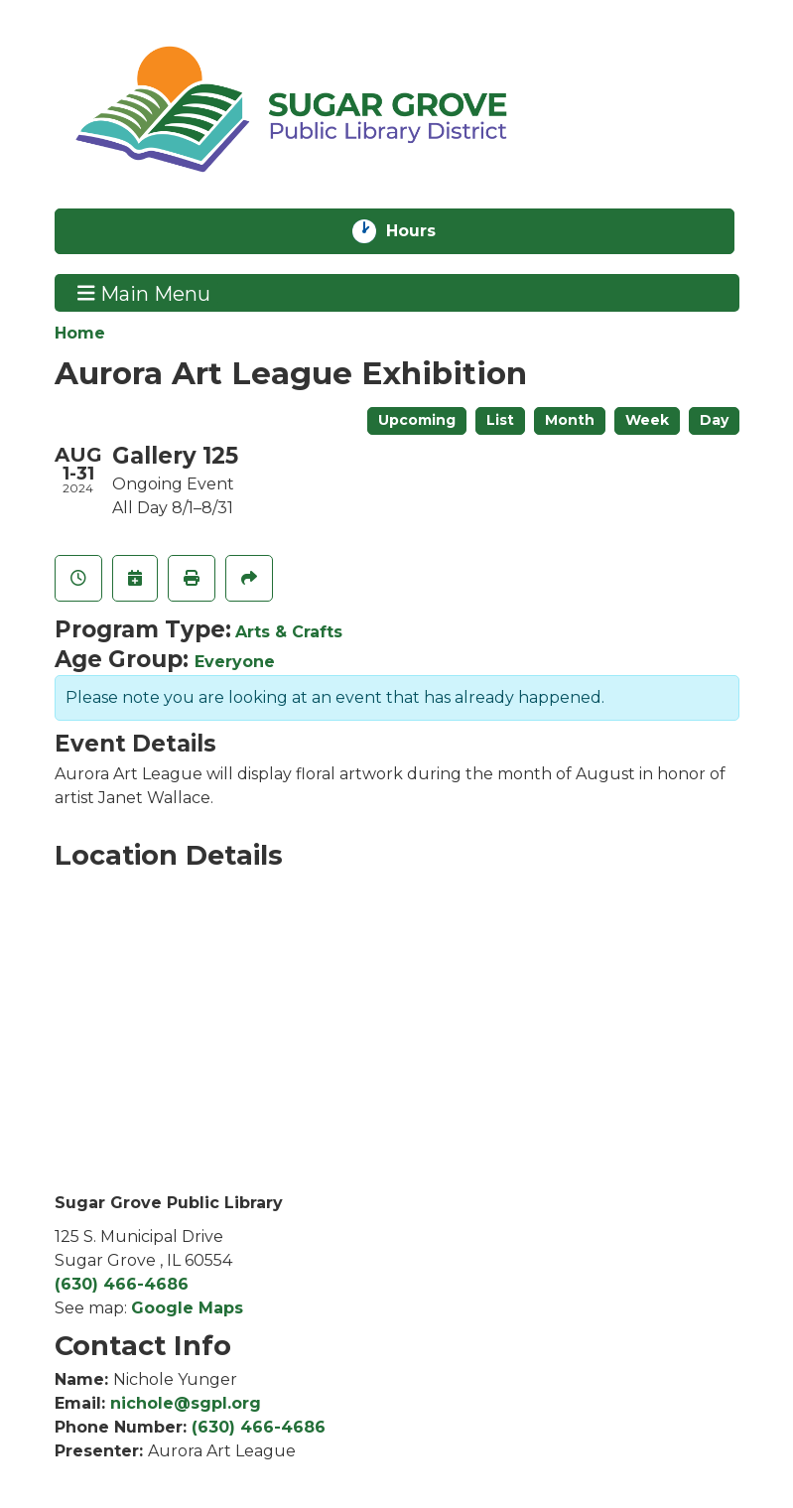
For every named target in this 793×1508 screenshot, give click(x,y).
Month (570, 420)
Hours (426, 231)
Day (714, 420)
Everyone (235, 661)
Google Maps (187, 1308)
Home (80, 333)
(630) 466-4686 (122, 1284)
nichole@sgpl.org (185, 1403)
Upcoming (417, 420)
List (500, 420)
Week (647, 420)
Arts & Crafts (288, 631)
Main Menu (143, 293)
